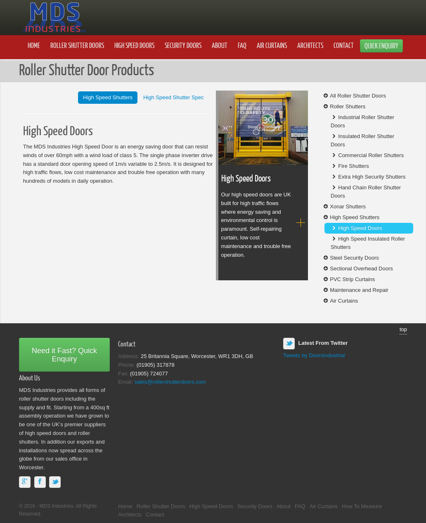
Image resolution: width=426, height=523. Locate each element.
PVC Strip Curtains (348, 279)
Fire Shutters (350, 166)
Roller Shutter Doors (77, 45)
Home (34, 45)
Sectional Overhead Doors (357, 268)
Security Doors (183, 45)
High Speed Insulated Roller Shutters (368, 243)
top (403, 329)
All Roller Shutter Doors (354, 96)
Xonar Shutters (344, 206)
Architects (310, 45)
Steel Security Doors (350, 258)
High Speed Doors (134, 45)
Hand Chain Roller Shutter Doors (366, 191)
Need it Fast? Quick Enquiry (64, 354)
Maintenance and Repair (355, 290)
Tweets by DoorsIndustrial (314, 355)
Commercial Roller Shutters (367, 155)
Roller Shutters (343, 106)
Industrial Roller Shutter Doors (362, 121)
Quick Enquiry (381, 45)
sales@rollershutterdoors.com (170, 382)
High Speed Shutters (108, 97)
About (219, 45)
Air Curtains (272, 45)
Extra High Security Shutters (368, 177)
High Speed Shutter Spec (173, 97)
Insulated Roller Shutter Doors (362, 140)
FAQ (242, 45)
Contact (344, 45)
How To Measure (362, 506)
